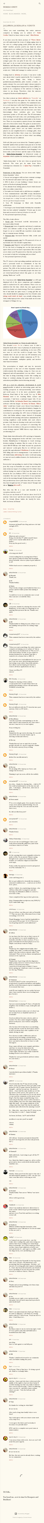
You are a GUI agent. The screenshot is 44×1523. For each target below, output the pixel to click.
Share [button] (4, 509)
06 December (18, 1237)
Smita (11, 550)
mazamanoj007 (14, 634)
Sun (10, 1366)
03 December (19, 1171)
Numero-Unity (10, 7)
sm (10, 1339)
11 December (15, 1339)
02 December (20, 909)
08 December (16, 1258)
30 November (22, 764)
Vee (10, 1258)
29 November (15, 533)
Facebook (6, 100)
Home (5, 14)
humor (19, 511)
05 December (22, 1222)
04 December (20, 1205)
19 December (22, 1449)
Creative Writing (12, 511)
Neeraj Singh (13, 694)
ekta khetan (13, 572)
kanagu (11, 875)
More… (24, 14)
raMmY (11, 1081)
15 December (21, 1399)
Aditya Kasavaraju (15, 839)
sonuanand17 (13, 781)
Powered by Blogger (22, 1514)
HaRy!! (11, 1237)
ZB (10, 604)
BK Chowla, (13, 679)
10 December (16, 1309)
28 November (23, 521)
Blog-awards (14, 14)
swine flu (16, 345)
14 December (16, 1366)
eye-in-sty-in (13, 1378)
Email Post (11, 509)
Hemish (12, 1171)
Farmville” (35, 98)
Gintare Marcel (27, 1517)
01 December (25, 839)
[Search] (39, 3)
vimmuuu (12, 909)
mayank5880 (13, 521)
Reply (11, 529)
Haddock (12, 1205)
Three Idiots (35, 40)
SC (10, 533)
